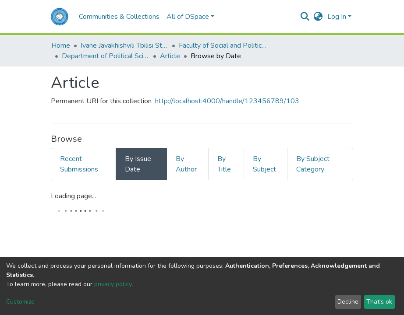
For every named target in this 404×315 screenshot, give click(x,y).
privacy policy (112, 284)
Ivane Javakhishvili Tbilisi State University (124, 45)
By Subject (264, 164)
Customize (20, 302)
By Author (186, 164)
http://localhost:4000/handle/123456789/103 (227, 101)
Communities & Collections (119, 16)
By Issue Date (138, 164)
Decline (347, 302)
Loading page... (73, 196)
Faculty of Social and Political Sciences (222, 45)
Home (60, 45)
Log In (336, 16)
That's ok (379, 302)
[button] (318, 16)
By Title (224, 164)
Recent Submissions (79, 164)
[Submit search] (305, 16)
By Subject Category (313, 164)
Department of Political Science (105, 56)
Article (170, 56)
